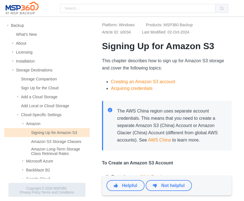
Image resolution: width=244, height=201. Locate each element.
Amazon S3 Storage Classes (56, 141)
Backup (17, 25)
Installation (25, 61)
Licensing (24, 52)
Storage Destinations (34, 70)
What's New (26, 34)
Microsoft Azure (39, 161)
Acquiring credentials (132, 88)
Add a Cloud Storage (39, 97)
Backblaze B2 (38, 170)
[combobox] (137, 8)
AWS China (159, 140)
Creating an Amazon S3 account (143, 81)
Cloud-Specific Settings (41, 115)
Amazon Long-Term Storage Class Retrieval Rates (55, 151)
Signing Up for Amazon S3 (54, 132)
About (21, 43)
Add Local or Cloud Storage (45, 106)
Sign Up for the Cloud (40, 88)
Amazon (33, 123)
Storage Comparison (39, 79)
